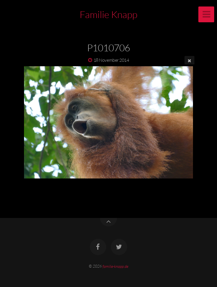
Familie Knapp (108, 14)
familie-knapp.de (115, 266)
